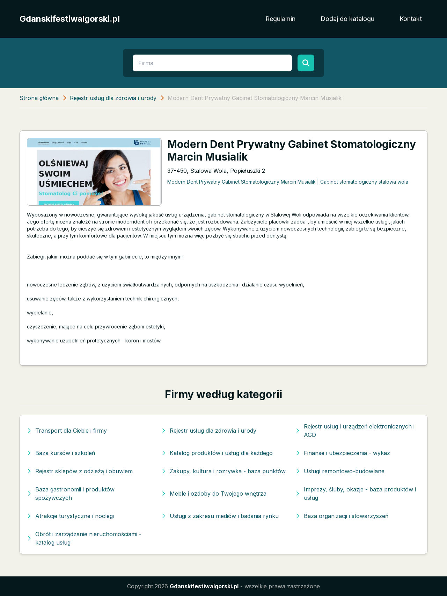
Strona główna (39, 97)
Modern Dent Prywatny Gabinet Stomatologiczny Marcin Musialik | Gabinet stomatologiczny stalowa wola (287, 182)
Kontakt (411, 18)
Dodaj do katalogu (347, 18)
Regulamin (280, 18)
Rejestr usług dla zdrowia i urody (113, 97)
